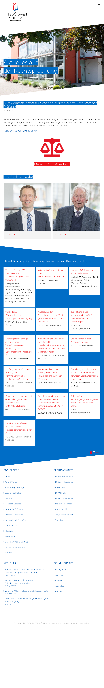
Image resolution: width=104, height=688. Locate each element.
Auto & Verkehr (12, 482)
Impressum (68, 623)
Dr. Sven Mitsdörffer (64, 477)
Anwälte (59, 575)
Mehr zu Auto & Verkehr (50, 164)
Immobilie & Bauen (14, 509)
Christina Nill (61, 509)
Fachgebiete (61, 570)
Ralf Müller (10, 234)
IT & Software (11, 525)
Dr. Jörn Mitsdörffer (64, 482)
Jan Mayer (60, 520)
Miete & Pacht (11, 536)
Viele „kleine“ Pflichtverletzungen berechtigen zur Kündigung (18, 315)
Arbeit (8, 477)
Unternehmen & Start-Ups (17, 542)
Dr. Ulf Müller (51, 234)
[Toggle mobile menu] (99, 4)
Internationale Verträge (15, 520)
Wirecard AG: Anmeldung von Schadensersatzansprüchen (19, 581)
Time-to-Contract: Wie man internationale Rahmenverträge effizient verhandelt (24, 571)
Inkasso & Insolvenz (14, 515)
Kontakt (58, 591)
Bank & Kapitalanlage (15, 487)
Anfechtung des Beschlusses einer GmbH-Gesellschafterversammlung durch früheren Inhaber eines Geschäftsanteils (52, 345)
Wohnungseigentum (15, 547)
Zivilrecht (9, 553)
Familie (8, 498)
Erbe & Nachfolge (13, 493)
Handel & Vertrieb (13, 504)
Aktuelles (59, 586)
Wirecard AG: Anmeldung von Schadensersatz (26, 591)
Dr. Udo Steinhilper (64, 498)
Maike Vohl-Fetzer (63, 504)
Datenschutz (85, 623)
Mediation (9, 531)
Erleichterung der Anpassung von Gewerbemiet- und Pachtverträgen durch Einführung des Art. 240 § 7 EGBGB (52, 403)
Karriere (58, 580)
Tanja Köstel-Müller (64, 515)
